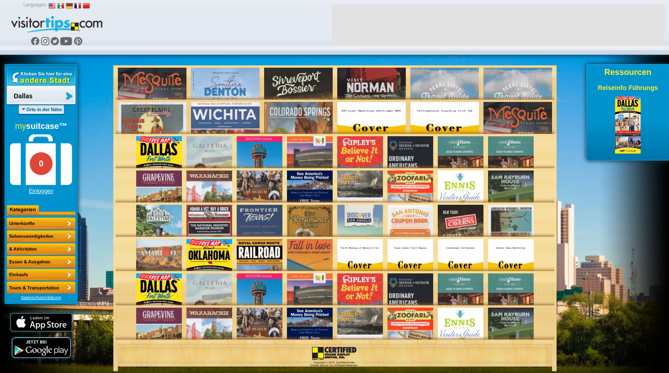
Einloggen (41, 191)
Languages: (35, 4)
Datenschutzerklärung (41, 297)
